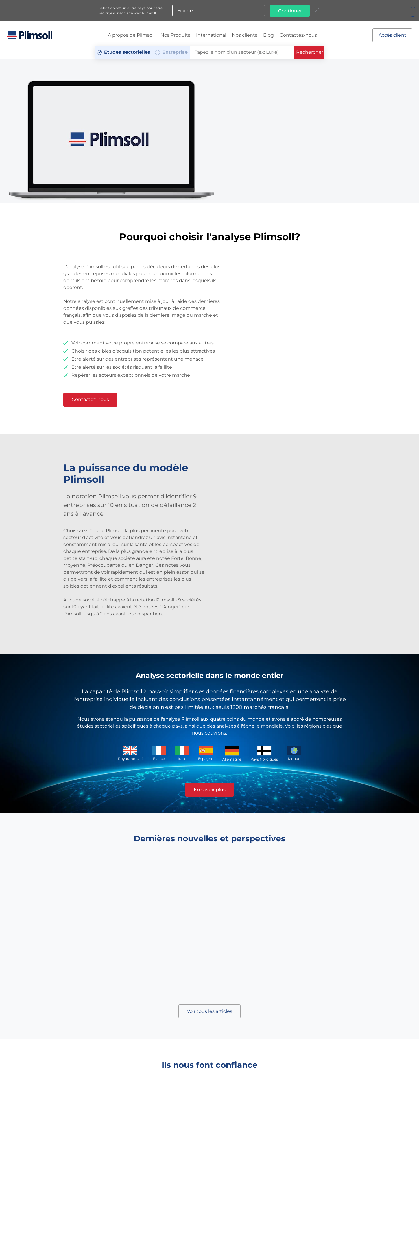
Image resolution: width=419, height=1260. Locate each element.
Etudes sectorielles (127, 52)
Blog (268, 35)
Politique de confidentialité (54, 1244)
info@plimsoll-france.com (292, 1228)
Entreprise (175, 52)
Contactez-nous (298, 35)
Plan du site (90, 1244)
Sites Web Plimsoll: (224, 1242)
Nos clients (244, 35)
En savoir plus (210, 789)
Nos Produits (175, 35)
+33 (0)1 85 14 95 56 (216, 1228)
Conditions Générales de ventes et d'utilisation (150, 1239)
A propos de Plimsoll (131, 35)
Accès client (392, 35)
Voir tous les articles (209, 1011)
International (211, 35)
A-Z (107, 1244)
